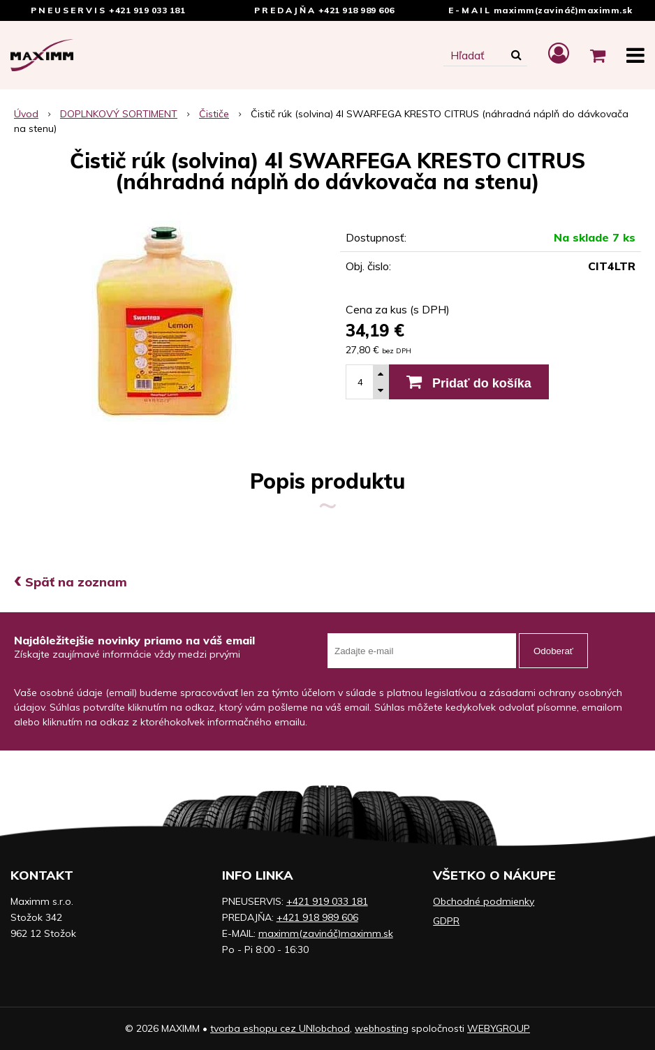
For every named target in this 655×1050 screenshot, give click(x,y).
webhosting (382, 1028)
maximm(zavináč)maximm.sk (563, 10)
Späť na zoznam (70, 582)
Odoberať (553, 651)
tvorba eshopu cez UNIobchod (280, 1028)
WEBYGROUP (498, 1028)
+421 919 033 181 (147, 10)
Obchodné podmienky (483, 901)
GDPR (446, 921)
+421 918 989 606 (356, 10)
